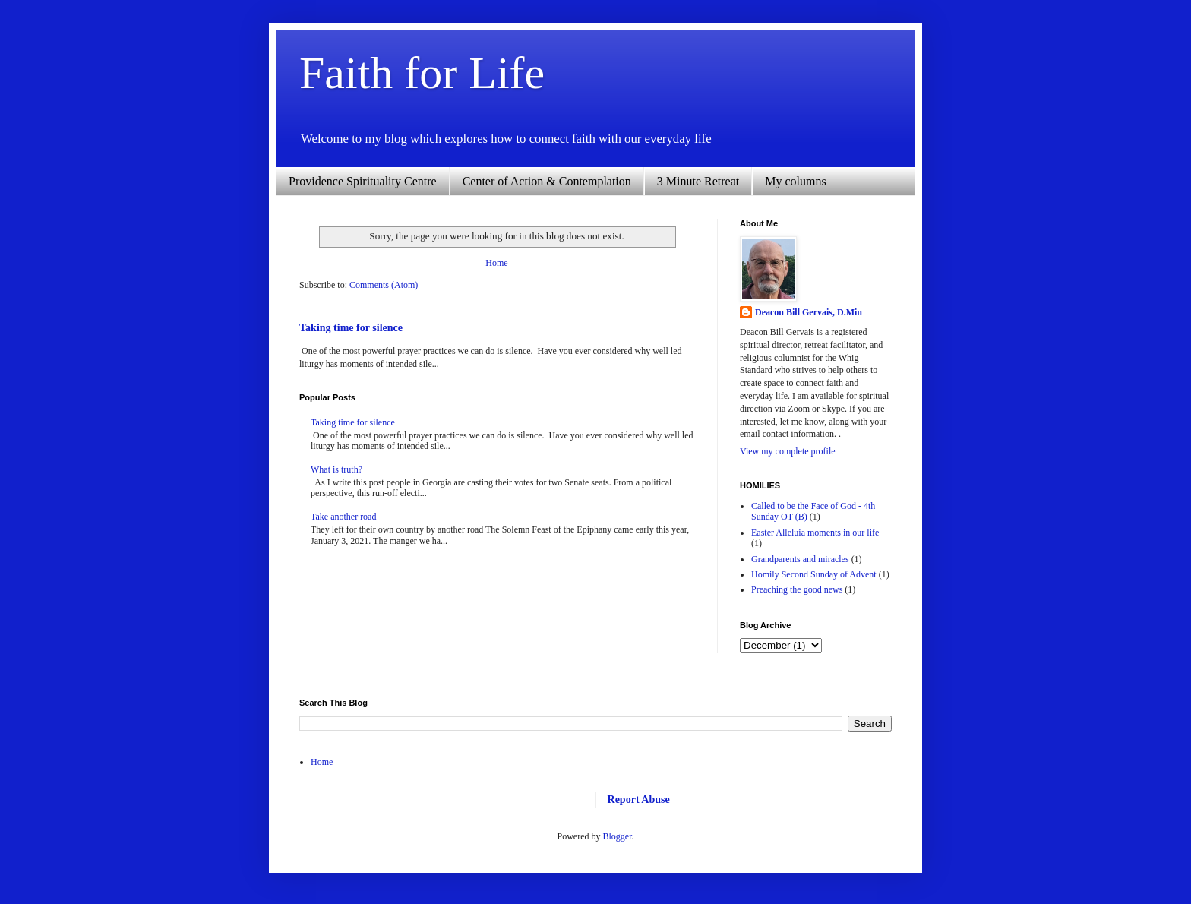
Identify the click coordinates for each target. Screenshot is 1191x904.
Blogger (617, 836)
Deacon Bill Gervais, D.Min (808, 312)
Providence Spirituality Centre (363, 181)
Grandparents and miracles (800, 559)
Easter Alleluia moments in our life (815, 532)
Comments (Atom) (383, 285)
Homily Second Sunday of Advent (814, 574)
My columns (795, 181)
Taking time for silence (351, 327)
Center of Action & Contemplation (547, 181)
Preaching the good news (796, 589)
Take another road (343, 516)
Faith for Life (422, 73)
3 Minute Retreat (698, 181)
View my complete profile (788, 451)
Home (496, 263)
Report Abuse (639, 799)
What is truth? (336, 469)
